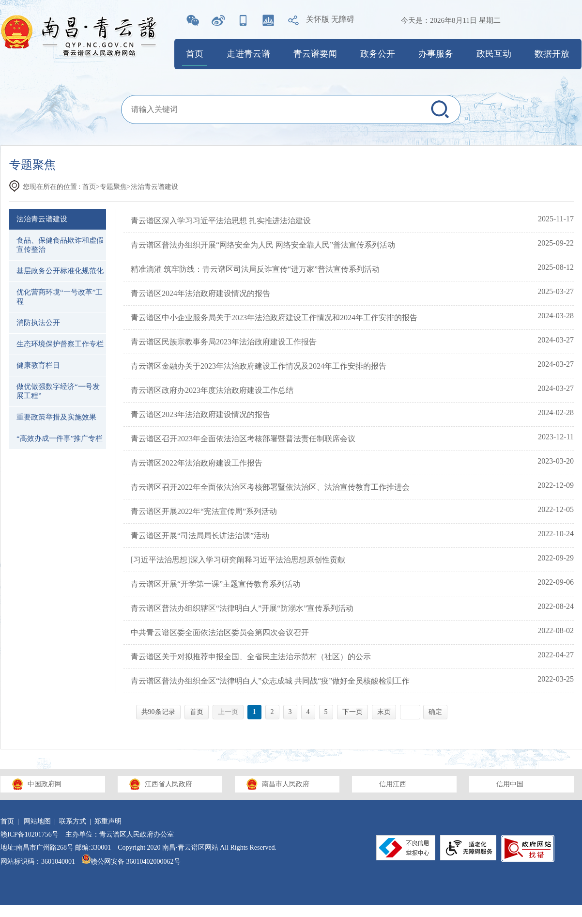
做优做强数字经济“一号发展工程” (58, 391)
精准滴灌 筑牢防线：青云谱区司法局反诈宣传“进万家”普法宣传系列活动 (255, 269)
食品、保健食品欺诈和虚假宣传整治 (60, 244)
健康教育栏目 (38, 365)
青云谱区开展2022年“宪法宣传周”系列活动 (204, 511)
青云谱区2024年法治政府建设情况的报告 (200, 293)
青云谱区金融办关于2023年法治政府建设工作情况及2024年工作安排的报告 (258, 366)
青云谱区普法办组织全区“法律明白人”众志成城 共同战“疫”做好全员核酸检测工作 (270, 681)
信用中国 (509, 784)
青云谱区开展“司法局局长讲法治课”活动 (200, 535)
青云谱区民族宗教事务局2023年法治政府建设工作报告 (224, 342)
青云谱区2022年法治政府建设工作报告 (196, 463)
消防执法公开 (38, 322)
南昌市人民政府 (285, 784)
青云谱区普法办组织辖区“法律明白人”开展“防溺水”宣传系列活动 (242, 608)
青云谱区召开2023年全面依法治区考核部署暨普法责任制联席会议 (243, 439)
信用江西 (392, 784)
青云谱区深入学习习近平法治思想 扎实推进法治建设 (221, 221)
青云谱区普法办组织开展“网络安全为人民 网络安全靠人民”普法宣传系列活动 (263, 245)
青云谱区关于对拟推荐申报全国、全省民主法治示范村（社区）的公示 (251, 657)
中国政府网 (44, 784)
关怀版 (317, 19)
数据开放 (552, 54)
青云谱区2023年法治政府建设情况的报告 (200, 414)
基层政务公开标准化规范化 (60, 271)
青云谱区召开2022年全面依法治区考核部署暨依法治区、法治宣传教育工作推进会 (270, 487)
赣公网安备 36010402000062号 (131, 861)
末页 (384, 711)
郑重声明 (108, 821)
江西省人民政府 (168, 784)
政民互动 (493, 54)
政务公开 (377, 54)
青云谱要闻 (315, 54)
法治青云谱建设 (41, 219)
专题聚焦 (113, 186)
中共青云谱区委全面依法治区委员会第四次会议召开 (220, 632)
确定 (435, 711)
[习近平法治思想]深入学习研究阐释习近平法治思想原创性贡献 (238, 560)
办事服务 (435, 54)
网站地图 (37, 821)
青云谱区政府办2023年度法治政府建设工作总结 (212, 390)
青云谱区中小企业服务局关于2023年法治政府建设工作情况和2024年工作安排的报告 (274, 317)
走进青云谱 (248, 54)
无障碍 (342, 19)
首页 (194, 54)
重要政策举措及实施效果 (56, 417)
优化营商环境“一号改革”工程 (59, 296)
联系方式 (72, 821)
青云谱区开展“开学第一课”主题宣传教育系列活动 (215, 584)
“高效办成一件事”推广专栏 (59, 438)
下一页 (352, 711)
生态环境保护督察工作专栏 (60, 344)
